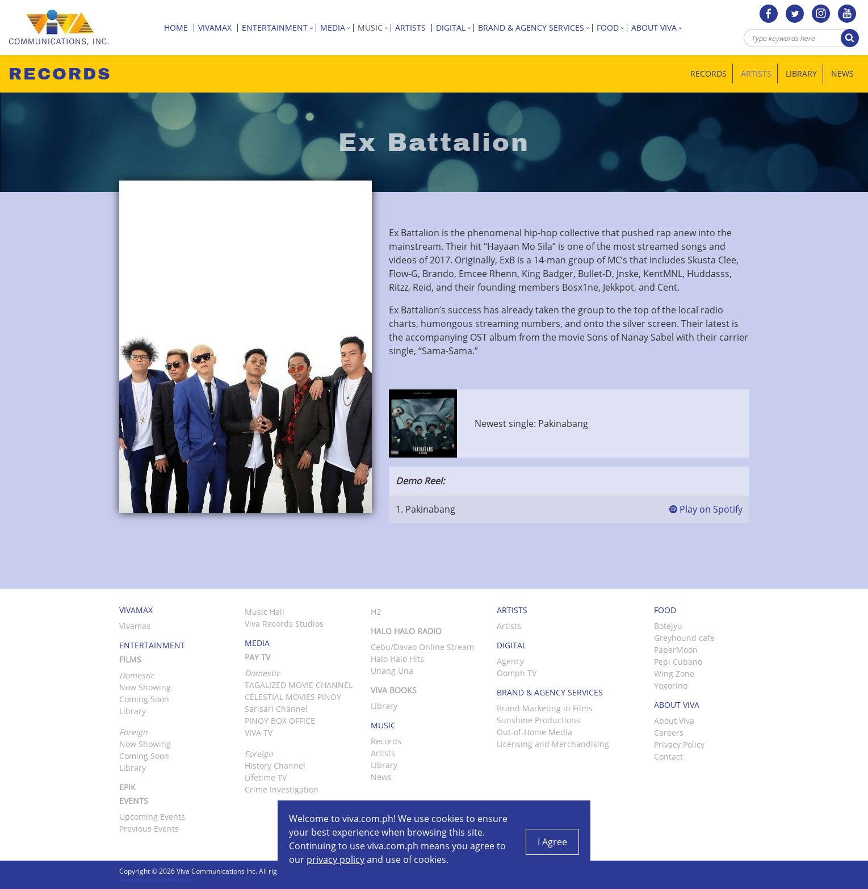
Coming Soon (144, 699)
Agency (510, 661)
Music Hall (264, 611)
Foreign (259, 753)
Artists (413, 27)
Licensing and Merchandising (553, 744)
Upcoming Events (152, 816)
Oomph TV (516, 673)
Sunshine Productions (538, 720)
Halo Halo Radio (406, 631)
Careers (669, 732)
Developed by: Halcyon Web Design (155, 880)
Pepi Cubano (678, 661)
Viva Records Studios (284, 623)
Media (337, 27)
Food (612, 27)
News (842, 73)
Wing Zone (674, 673)
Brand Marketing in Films (545, 708)
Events (133, 800)
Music (374, 27)
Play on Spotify (706, 509)
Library (801, 73)
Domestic (262, 673)
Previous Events (149, 828)
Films (130, 659)
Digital (455, 27)
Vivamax (218, 27)
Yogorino (670, 685)
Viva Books (394, 690)
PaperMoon (676, 649)
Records (708, 73)
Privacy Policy (679, 744)
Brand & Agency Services (535, 27)
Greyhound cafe (684, 637)
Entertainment (279, 27)
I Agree (552, 842)
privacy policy (335, 859)
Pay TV (257, 657)
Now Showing (145, 687)
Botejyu (668, 625)
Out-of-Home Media (534, 732)
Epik (127, 787)
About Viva (658, 27)
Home (179, 27)
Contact (668, 756)
